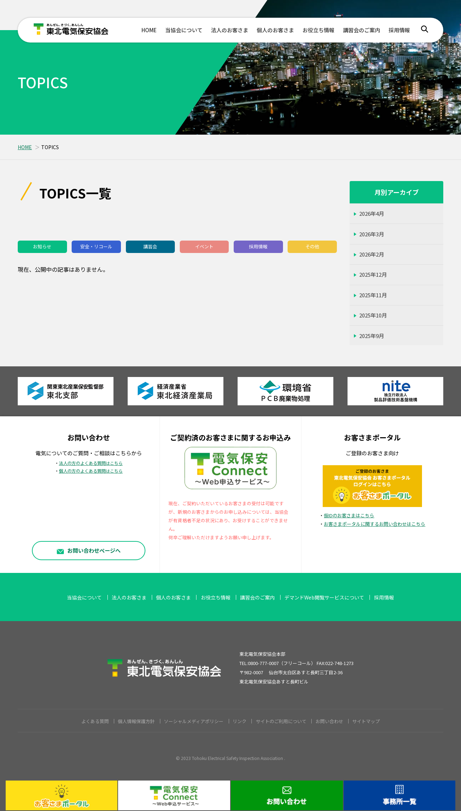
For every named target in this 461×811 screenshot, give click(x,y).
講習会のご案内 (361, 30)
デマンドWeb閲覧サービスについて (324, 597)
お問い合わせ (329, 721)
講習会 (150, 246)
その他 (312, 246)
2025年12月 (373, 274)
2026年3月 (371, 234)
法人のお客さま (229, 30)
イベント (204, 246)
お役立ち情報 (318, 30)
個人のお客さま (275, 30)
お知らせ (42, 246)
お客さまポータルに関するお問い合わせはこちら (374, 523)
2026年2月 (371, 254)
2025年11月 (373, 295)
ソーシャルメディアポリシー (193, 721)
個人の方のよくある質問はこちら (91, 471)
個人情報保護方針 (136, 721)
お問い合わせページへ (89, 550)
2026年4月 (371, 213)
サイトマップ (366, 721)
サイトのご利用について (281, 721)
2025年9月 (371, 335)
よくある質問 (95, 721)
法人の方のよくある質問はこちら (91, 463)
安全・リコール (96, 246)
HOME (149, 30)
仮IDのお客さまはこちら (349, 515)
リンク (239, 721)
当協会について (183, 30)
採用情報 (399, 30)
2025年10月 (373, 315)
